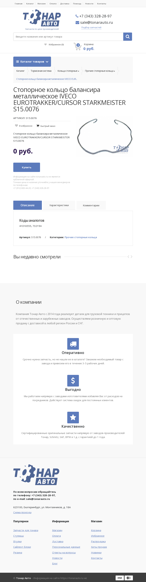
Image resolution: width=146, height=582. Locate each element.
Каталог (30, 3)
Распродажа (98, 535)
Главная (19, 3)
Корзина (96, 524)
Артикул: (25, 231)
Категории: (57, 231)
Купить (26, 161)
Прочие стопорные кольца (81, 231)
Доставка (65, 3)
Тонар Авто (23, 571)
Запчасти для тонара (25, 524)
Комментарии (95, 200)
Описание (29, 200)
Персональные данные (66, 540)
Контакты (103, 3)
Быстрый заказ (48, 120)
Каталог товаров (30, 52)
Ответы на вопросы (64, 546)
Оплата (53, 3)
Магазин (42, 3)
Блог (55, 557)
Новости (90, 3)
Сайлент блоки (22, 540)
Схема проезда (22, 506)
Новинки (96, 546)
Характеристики (62, 200)
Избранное (85, 34)
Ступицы (18, 529)
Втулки (17, 535)
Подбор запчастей (94, 27)
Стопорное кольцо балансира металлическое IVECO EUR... (46, 72)
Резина (17, 546)
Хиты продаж (99, 540)
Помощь (78, 3)
